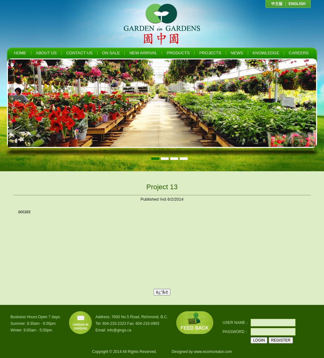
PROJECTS (210, 53)
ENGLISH (297, 4)
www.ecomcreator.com (213, 351)
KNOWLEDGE (265, 53)
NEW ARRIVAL (143, 53)
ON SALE (111, 53)
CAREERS (299, 53)
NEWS (237, 53)
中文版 (277, 4)
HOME (20, 53)
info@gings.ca (119, 330)
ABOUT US (46, 53)
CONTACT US (79, 53)
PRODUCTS (178, 53)
